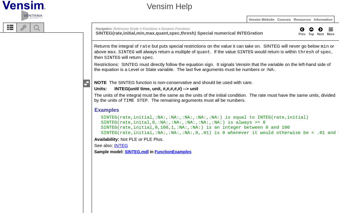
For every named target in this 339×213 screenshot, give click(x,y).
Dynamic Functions (175, 28)
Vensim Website (261, 19)
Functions (150, 28)
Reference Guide (126, 28)
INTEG (121, 145)
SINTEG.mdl (137, 151)
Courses (284, 19)
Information (323, 19)
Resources (302, 19)
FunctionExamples (173, 151)
